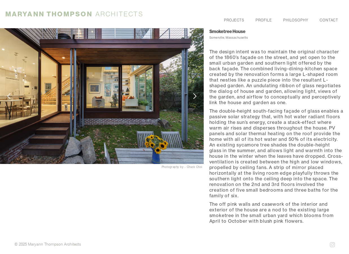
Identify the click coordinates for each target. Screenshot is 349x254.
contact (329, 19)
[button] (11, 96)
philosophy (295, 19)
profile (264, 19)
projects (234, 19)
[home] (74, 14)
